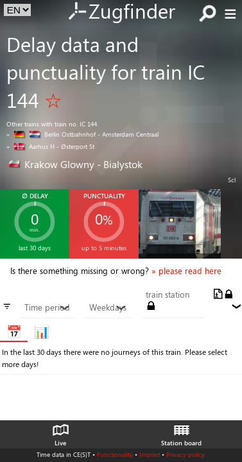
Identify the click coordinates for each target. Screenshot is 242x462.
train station (167, 294)
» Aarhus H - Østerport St (50, 146)
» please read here (186, 271)
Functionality (115, 454)
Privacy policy (185, 454)
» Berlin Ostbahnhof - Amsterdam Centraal (82, 134)
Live (60, 431)
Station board (181, 431)
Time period (47, 307)
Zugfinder (121, 12)
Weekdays (107, 307)
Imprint (149, 454)
